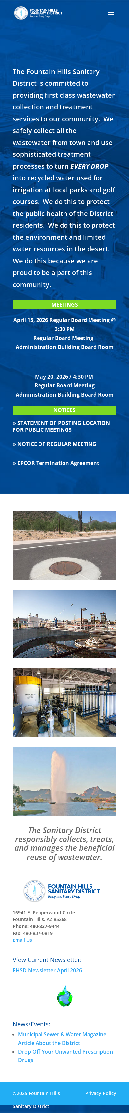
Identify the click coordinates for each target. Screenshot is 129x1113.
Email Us (22, 940)
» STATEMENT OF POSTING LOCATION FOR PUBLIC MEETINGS (61, 426)
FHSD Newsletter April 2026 (47, 970)
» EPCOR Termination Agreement (56, 463)
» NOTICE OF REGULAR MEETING (54, 444)
